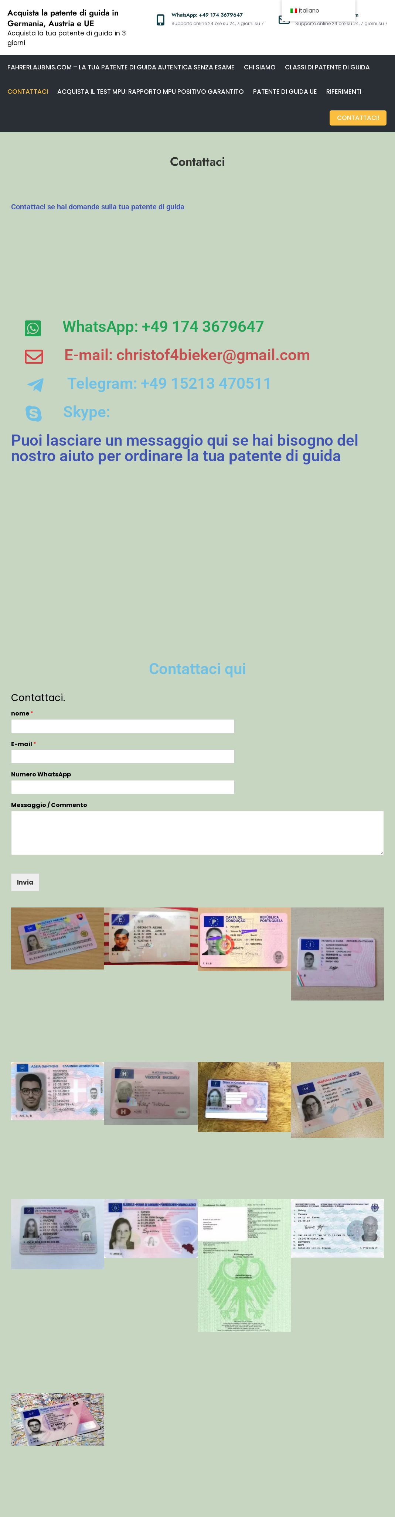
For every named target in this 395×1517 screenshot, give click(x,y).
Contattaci (27, 91)
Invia (25, 815)
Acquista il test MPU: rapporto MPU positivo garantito (150, 91)
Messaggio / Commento (49, 738)
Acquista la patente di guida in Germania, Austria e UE (63, 18)
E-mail (23, 678)
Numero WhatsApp (41, 708)
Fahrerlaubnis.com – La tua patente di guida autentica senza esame (121, 67)
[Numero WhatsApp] (123, 720)
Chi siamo (260, 67)
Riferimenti (343, 91)
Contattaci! (359, 116)
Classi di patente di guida (327, 67)
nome (22, 647)
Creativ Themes (329, 1504)
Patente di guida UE (285, 91)
